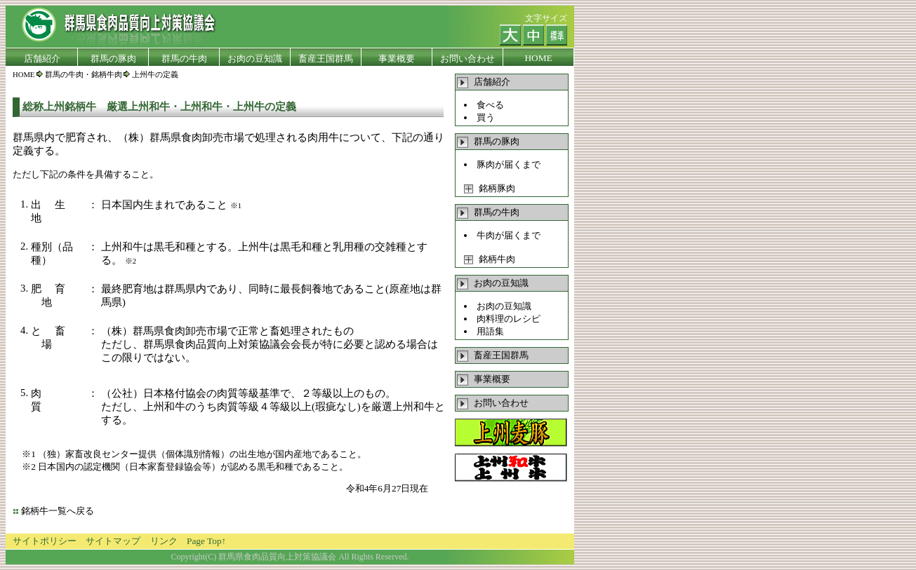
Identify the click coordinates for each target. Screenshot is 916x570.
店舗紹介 (483, 81)
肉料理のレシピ (508, 318)
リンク (164, 541)
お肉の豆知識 (504, 306)
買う (486, 117)
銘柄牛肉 (489, 259)
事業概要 (483, 379)
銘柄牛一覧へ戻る (57, 510)
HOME (23, 75)
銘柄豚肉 (489, 188)
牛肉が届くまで (508, 235)
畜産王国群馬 (493, 355)
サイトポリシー (45, 541)
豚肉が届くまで (508, 164)
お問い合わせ (493, 403)
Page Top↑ (206, 541)
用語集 (490, 331)
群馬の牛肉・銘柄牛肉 (83, 75)
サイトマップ (113, 541)
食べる (490, 105)
